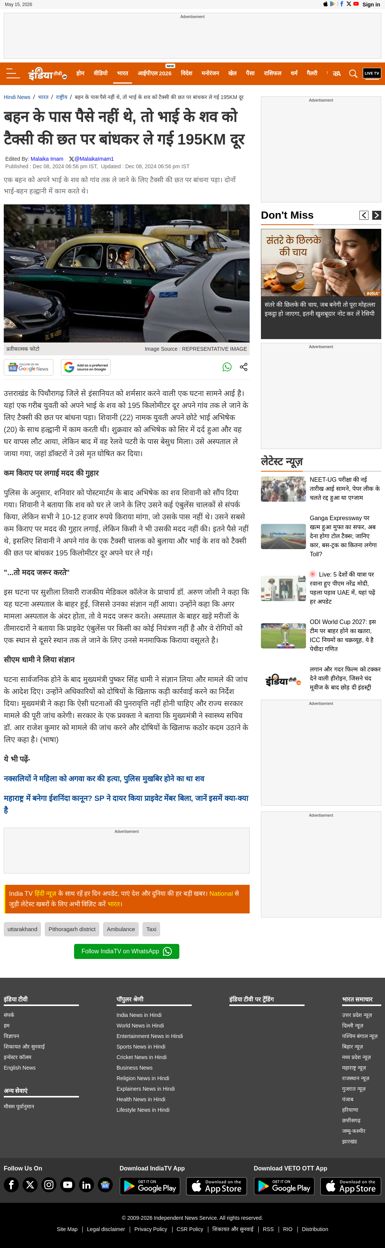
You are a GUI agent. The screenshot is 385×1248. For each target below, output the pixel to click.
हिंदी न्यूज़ (46, 893)
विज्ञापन (11, 1036)
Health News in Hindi (141, 1099)
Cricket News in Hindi (142, 1057)
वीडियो (101, 73)
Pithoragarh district (72, 929)
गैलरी (312, 73)
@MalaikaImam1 (94, 159)
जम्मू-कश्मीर (353, 1131)
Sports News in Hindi (141, 1047)
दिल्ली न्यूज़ (352, 1026)
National (221, 893)
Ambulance (121, 929)
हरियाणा (350, 1110)
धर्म (294, 73)
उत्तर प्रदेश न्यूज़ (357, 1015)
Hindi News (17, 97)
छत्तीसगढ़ (351, 1120)
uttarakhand (22, 929)
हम (6, 1026)
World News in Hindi (140, 1026)
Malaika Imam (47, 159)
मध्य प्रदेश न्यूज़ (356, 1057)
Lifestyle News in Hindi (143, 1110)
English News (20, 1068)
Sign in (371, 5)
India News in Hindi (139, 1015)
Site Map (67, 1229)
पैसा (250, 73)
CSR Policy (190, 1229)
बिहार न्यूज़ (352, 1047)
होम (80, 73)
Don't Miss (287, 215)
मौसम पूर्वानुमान (19, 1106)
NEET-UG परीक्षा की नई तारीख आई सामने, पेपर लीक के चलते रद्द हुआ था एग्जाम (345, 488)
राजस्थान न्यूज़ (355, 1078)
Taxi (151, 929)
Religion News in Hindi (143, 1078)
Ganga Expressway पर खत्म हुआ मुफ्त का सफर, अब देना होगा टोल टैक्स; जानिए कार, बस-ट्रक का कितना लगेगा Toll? (343, 536)
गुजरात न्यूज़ (353, 1089)
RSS (268, 1229)
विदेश (186, 73)
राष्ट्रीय (61, 97)
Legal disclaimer (106, 1229)
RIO (288, 1229)
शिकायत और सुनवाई (24, 1047)
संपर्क (9, 1015)
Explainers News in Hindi (146, 1089)
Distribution (315, 1229)
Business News (135, 1068)
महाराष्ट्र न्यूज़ (354, 1068)
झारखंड (349, 1141)
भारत (122, 73)
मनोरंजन (210, 73)
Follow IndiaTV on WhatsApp (127, 951)
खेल (232, 73)
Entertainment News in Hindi (150, 1036)
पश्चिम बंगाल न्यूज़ (359, 1036)
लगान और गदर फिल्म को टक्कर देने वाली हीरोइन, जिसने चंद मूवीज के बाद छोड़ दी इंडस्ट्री (345, 678)
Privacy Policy (150, 1229)
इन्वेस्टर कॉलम (17, 1057)
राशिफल (272, 73)
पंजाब (347, 1099)
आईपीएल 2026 (155, 73)
